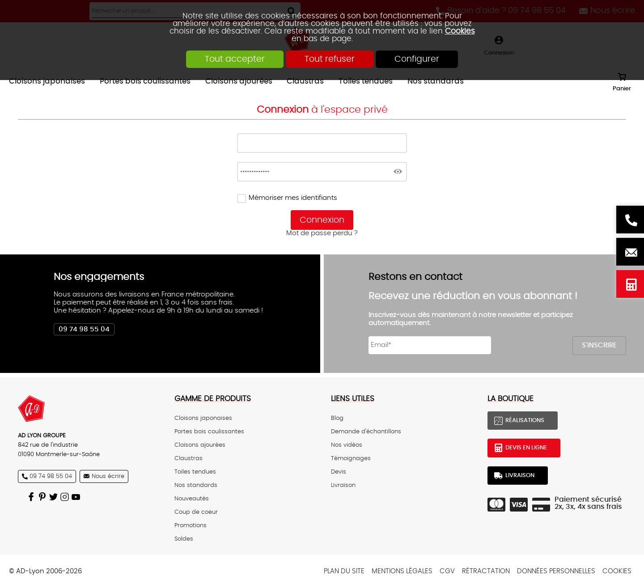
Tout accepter (235, 59)
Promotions (190, 525)
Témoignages (351, 458)
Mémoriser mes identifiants (293, 198)
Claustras (188, 458)
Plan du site (344, 571)
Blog (337, 418)
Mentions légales (402, 571)
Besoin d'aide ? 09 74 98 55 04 (630, 219)
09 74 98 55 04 (84, 329)
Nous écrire (630, 252)
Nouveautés (191, 498)
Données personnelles (556, 571)
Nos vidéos (346, 445)
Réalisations (524, 420)
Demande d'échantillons (366, 431)
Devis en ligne (630, 284)
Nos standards (195, 485)
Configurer (416, 59)
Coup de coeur (196, 512)
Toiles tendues (195, 472)
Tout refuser (330, 59)
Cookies (460, 31)
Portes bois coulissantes (209, 431)
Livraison (343, 485)
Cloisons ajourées (199, 445)
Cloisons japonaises (203, 418)
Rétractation (486, 571)
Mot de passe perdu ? (322, 233)
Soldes (183, 539)
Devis (338, 472)
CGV (447, 571)
